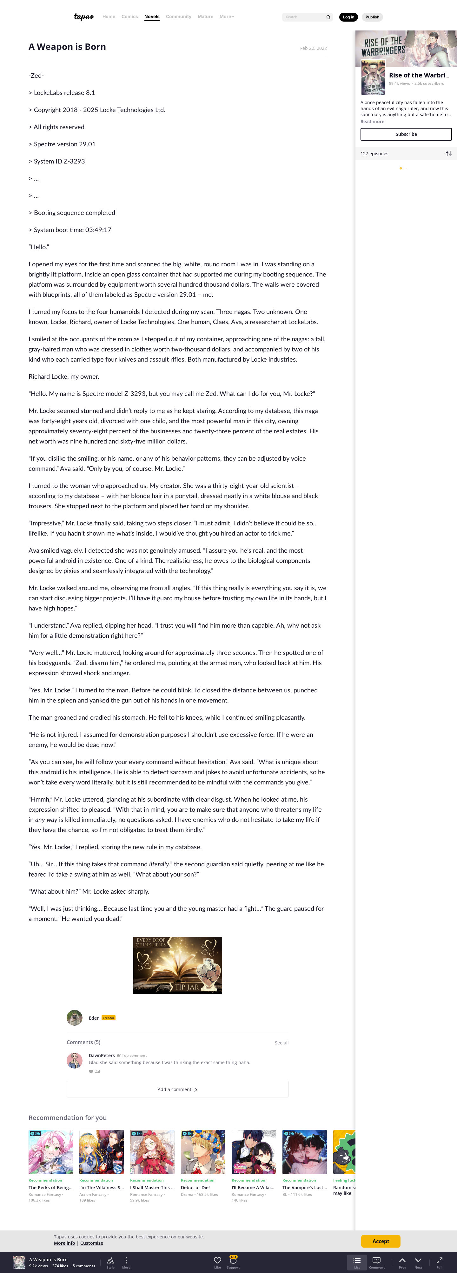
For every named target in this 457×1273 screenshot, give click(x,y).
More (227, 16)
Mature (205, 16)
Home (109, 16)
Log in (348, 17)
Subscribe (406, 134)
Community (178, 16)
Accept (381, 1241)
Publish (372, 17)
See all (282, 1043)
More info (64, 1243)
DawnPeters (102, 1055)
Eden (94, 1018)
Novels (152, 16)
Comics (130, 16)
